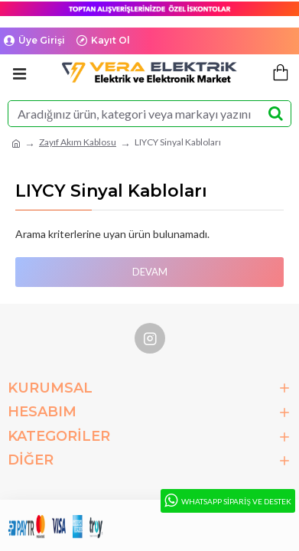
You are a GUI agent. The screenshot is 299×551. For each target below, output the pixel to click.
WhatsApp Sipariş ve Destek (226, 501)
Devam (149, 272)
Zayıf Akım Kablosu (77, 142)
